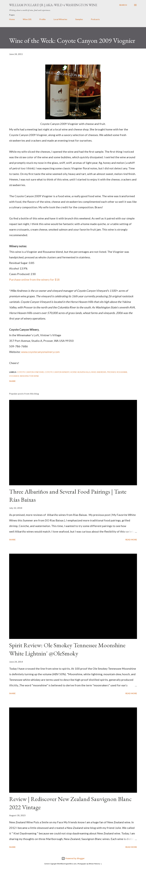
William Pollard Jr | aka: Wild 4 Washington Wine (53, 5)
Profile (42, 19)
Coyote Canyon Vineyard (30, 372)
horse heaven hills (80, 372)
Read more (131, 539)
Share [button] (12, 381)
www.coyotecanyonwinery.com (40, 351)
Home (12, 19)
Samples (79, 19)
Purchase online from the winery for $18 (34, 279)
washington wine (29, 376)
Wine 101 (27, 19)
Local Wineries (60, 19)
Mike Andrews (98, 372)
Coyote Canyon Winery (57, 372)
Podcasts (95, 19)
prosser (111, 372)
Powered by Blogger (73, 858)
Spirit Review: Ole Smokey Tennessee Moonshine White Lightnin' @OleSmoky (67, 649)
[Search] (123, 5)
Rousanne (122, 372)
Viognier (14, 376)
